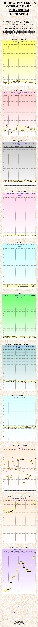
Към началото (19, 613)
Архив (19, 606)
